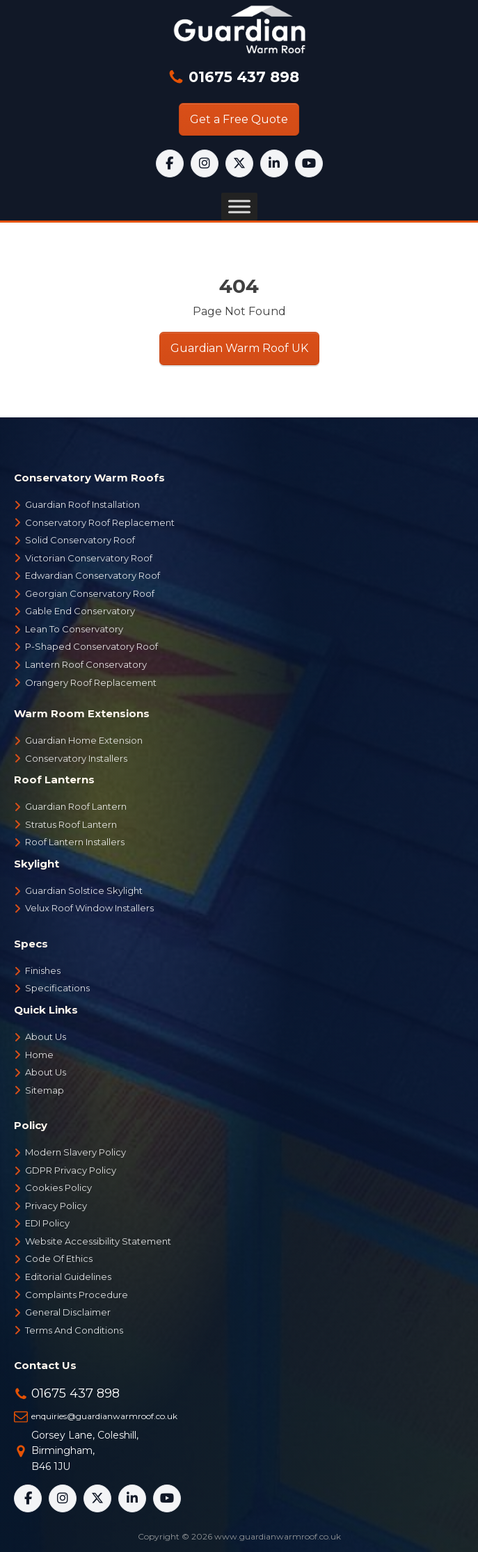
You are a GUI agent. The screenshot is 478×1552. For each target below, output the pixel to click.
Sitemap (44, 1090)
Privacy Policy (56, 1205)
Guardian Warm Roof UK (239, 348)
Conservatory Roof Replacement (100, 522)
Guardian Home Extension (84, 740)
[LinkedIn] (274, 163)
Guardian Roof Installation (82, 504)
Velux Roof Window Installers (89, 907)
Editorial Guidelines (68, 1276)
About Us (45, 1036)
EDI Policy (47, 1223)
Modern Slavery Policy (75, 1152)
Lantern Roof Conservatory (86, 664)
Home (39, 1054)
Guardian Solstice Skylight (84, 890)
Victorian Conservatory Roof (88, 557)
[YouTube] (309, 163)
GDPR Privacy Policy (70, 1170)
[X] (239, 163)
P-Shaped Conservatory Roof (91, 646)
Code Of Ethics (59, 1258)
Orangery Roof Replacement (91, 682)
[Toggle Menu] (239, 207)
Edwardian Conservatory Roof (92, 575)
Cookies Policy (58, 1187)
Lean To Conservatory (74, 628)
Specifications (57, 987)
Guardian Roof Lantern (76, 806)
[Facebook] (170, 163)
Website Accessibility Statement (98, 1241)
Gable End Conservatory (80, 610)
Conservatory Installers (76, 758)
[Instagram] (204, 163)
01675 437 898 (241, 77)
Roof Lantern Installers (75, 841)
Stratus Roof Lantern (71, 824)
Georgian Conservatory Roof (89, 593)
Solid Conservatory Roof (80, 539)
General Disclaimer (68, 1312)
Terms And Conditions (74, 1330)
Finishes (43, 970)
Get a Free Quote (239, 119)
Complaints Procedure (76, 1294)
